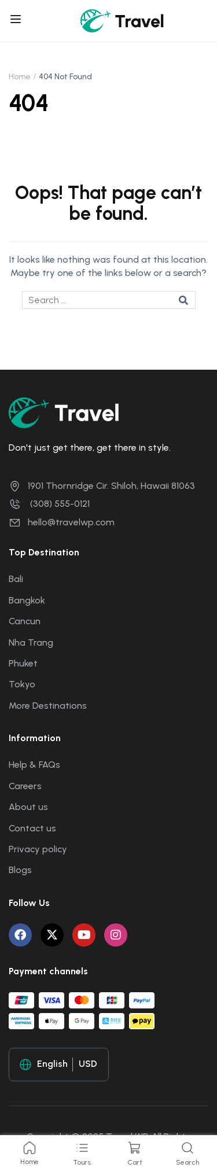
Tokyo (22, 684)
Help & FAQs (34, 764)
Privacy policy (38, 849)
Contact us (32, 828)
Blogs (20, 869)
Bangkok (27, 600)
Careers (25, 785)
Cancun (25, 621)
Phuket (23, 663)
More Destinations (48, 705)
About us (28, 806)
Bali (16, 578)
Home (20, 77)
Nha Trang (31, 642)
